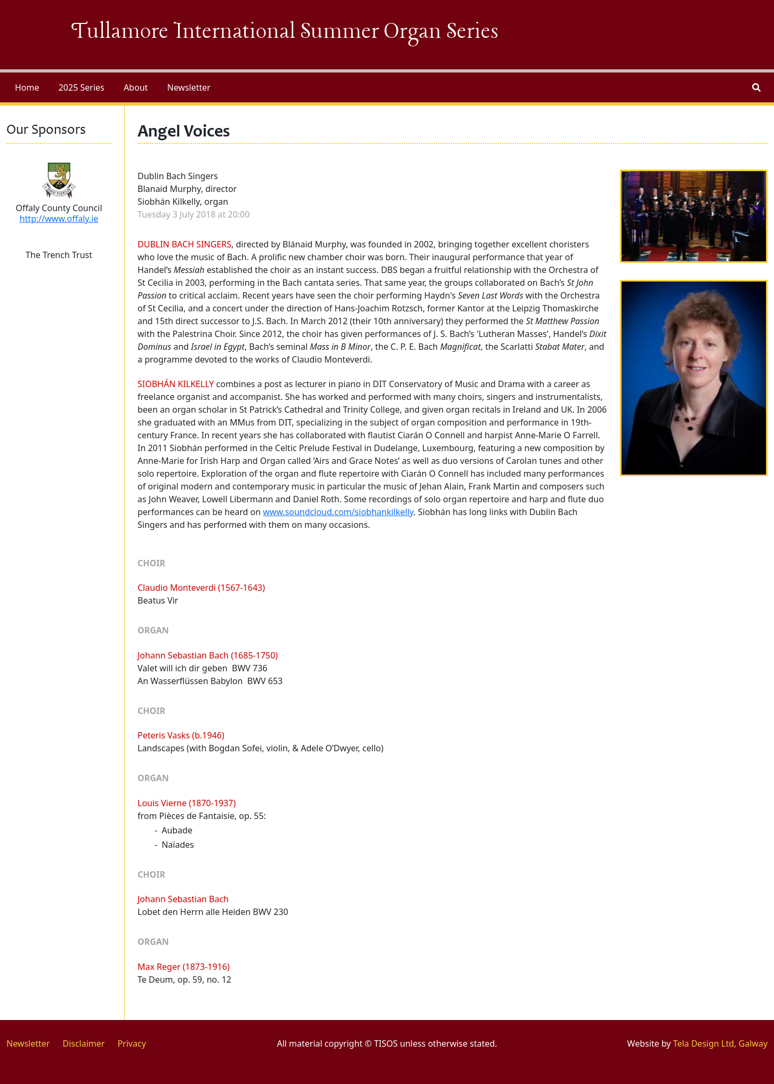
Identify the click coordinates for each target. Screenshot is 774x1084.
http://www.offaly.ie (59, 218)
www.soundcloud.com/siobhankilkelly (338, 512)
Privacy (131, 1043)
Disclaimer (83, 1043)
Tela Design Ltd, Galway (720, 1043)
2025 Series (81, 87)
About (136, 87)
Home (27, 87)
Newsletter (188, 87)
